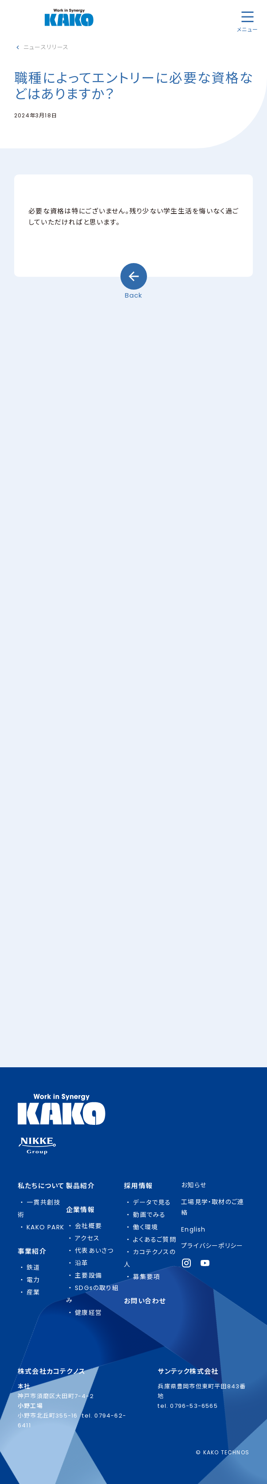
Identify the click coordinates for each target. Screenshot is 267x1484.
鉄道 (33, 1267)
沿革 (81, 1263)
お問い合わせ (145, 1301)
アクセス (87, 1238)
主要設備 (88, 1275)
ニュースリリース (46, 47)
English (193, 1229)
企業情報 (80, 1209)
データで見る (152, 1202)
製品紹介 (80, 1185)
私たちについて (41, 1185)
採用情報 (138, 1185)
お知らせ (193, 1185)
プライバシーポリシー (212, 1245)
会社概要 (88, 1225)
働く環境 (145, 1227)
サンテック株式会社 (188, 1371)
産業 (33, 1292)
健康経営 (88, 1312)
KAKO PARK (45, 1227)
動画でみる (149, 1214)
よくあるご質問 (154, 1239)
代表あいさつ (94, 1250)
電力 (33, 1279)
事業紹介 (32, 1251)
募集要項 (146, 1276)
